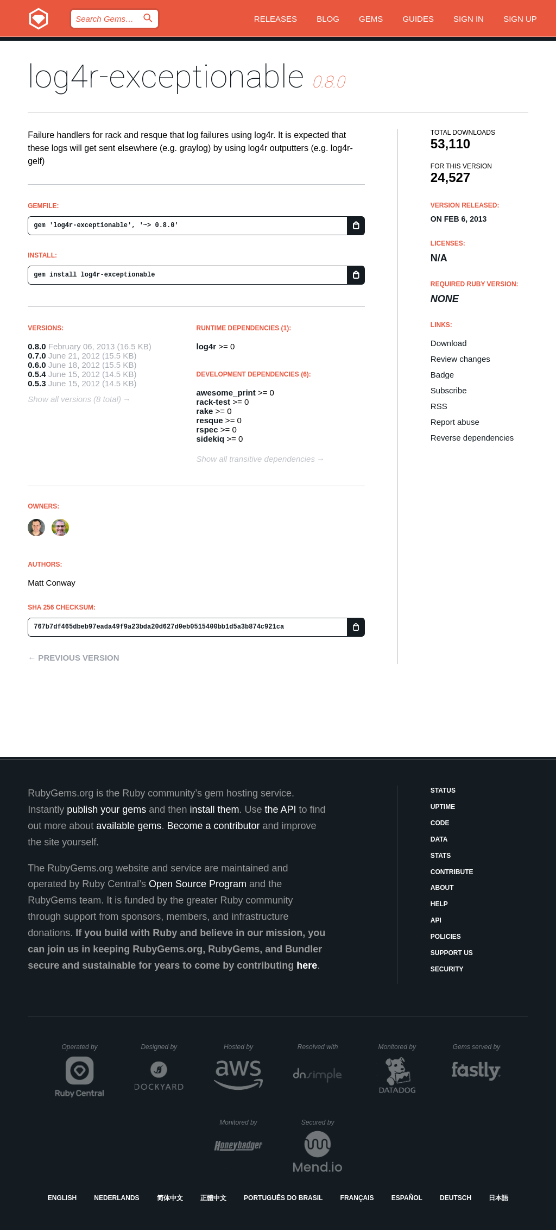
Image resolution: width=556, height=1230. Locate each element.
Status (443, 790)
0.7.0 (37, 355)
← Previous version (73, 657)
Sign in (468, 18)
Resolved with (320, 1047)
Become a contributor (213, 825)
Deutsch (455, 1198)
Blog (328, 18)
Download (449, 343)
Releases (275, 18)
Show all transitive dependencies (256, 458)
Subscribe (449, 390)
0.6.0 (37, 364)
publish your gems (106, 809)
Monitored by (400, 1047)
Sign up (520, 18)
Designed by (162, 1047)
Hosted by (243, 1047)
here (306, 965)
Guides (418, 18)
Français (357, 1198)
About (442, 888)
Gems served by (477, 1047)
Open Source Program (198, 883)
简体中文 (170, 1198)
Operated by (83, 1050)
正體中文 (213, 1198)
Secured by (321, 1122)
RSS (439, 406)
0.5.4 (37, 374)
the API (280, 809)
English (62, 1198)
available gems (128, 825)
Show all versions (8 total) (74, 399)
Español (406, 1198)
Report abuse (455, 421)
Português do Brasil (283, 1198)
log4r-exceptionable (166, 76)
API (436, 920)
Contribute (452, 872)
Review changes (460, 358)
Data (439, 839)
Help (439, 904)
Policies (446, 936)
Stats (441, 855)
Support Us (452, 953)
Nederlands (116, 1198)
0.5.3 (37, 383)
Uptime (443, 807)
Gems (371, 18)
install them (214, 809)
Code (440, 823)
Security (447, 969)
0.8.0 (37, 346)
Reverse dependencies (472, 437)
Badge (442, 374)
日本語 (498, 1198)
